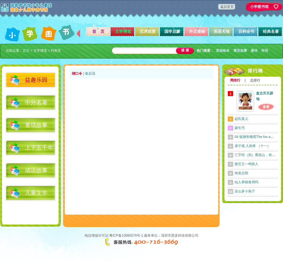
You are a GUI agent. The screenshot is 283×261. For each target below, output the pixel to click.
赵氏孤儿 (241, 119)
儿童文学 (36, 193)
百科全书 (246, 31)
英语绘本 (223, 51)
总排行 (255, 80)
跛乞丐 (240, 128)
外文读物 (197, 31)
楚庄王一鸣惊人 (246, 164)
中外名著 (36, 102)
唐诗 (254, 51)
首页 (26, 51)
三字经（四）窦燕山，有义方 (257, 155)
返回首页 (227, 7)
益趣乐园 (36, 80)
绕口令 (77, 74)
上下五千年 (39, 147)
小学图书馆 (259, 7)
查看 (266, 107)
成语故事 (36, 170)
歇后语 (90, 74)
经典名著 (271, 31)
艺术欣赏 (148, 31)
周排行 (235, 80)
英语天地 (222, 31)
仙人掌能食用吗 (246, 182)
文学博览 (123, 31)
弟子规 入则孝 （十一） (253, 146)
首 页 (98, 31)
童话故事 (36, 125)
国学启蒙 (172, 31)
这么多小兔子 (245, 191)
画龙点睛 (241, 173)
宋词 (264, 51)
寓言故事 (240, 51)
